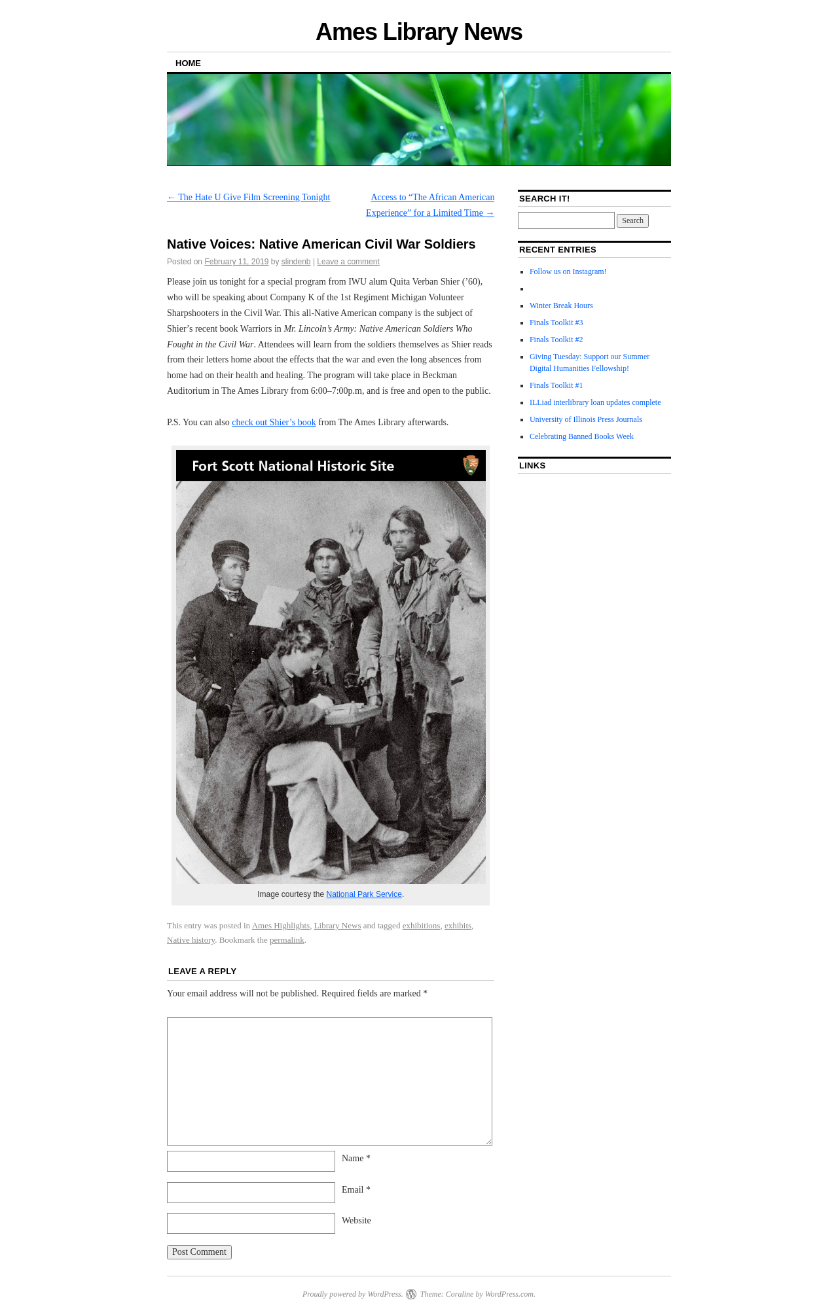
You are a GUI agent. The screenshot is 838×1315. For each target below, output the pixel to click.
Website (356, 1220)
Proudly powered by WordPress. (352, 1294)
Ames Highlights (281, 925)
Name (356, 1158)
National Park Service (364, 894)
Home (188, 63)
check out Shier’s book (274, 422)
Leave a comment (348, 261)
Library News (337, 925)
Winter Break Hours (561, 305)
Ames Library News (419, 31)
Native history (191, 940)
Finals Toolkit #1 (556, 385)
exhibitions (422, 925)
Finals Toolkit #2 (556, 339)
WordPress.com (509, 1294)
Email (356, 1190)
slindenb (296, 261)
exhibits (458, 925)
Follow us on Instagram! (568, 271)
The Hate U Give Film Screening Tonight (248, 197)
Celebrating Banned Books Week (582, 436)
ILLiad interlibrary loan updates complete (595, 402)
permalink (287, 940)
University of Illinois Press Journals (586, 419)
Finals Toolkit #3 (556, 322)
